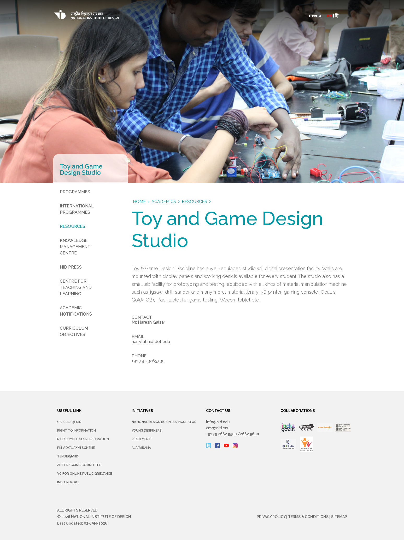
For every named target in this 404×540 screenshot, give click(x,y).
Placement (141, 439)
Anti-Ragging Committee (79, 465)
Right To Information (76, 430)
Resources (72, 226)
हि (336, 15)
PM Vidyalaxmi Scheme (76, 448)
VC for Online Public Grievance (84, 473)
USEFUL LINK (69, 411)
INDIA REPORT (68, 482)
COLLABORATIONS (297, 411)
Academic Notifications (76, 311)
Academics (163, 201)
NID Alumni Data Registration (83, 439)
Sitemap (339, 517)
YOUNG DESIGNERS (147, 430)
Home (139, 201)
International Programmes (77, 209)
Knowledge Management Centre (75, 247)
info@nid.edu (218, 422)
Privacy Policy (271, 517)
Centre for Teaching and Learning (76, 287)
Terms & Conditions (308, 517)
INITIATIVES (142, 411)
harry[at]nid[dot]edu (151, 341)
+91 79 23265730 (148, 360)
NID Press (71, 267)
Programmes (75, 191)
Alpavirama (141, 448)
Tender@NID (67, 456)
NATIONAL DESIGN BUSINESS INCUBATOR (164, 422)
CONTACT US (218, 411)
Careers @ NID (69, 422)
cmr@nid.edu (218, 428)
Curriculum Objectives (74, 331)
